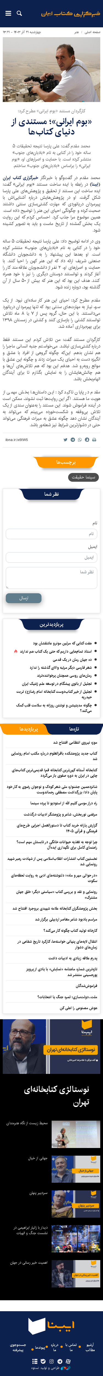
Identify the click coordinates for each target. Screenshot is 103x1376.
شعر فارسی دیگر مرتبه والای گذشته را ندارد (61, 668)
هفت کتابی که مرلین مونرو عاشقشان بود (62, 643)
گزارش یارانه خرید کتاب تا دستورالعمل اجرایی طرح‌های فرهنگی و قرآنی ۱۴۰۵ (57, 828)
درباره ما (55, 1347)
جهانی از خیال (38, 1158)
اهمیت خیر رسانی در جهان (29, 1263)
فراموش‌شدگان (86, 986)
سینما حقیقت (83, 477)
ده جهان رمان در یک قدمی (72, 660)
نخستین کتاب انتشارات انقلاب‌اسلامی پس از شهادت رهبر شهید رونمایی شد (52, 861)
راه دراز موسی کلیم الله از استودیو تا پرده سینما (63, 803)
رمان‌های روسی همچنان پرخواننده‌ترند (64, 676)
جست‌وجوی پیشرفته (18, 1347)
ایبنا (70, 18)
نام (95, 523)
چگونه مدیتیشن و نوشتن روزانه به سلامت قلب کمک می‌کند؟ (54, 708)
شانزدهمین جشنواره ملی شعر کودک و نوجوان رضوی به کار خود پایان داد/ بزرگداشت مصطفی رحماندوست (52, 789)
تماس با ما (71, 1347)
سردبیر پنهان (38, 1193)
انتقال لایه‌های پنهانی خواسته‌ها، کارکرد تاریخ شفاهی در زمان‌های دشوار (57, 944)
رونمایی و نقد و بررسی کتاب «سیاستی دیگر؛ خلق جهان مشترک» (56, 894)
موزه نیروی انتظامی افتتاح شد (75, 743)
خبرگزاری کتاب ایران (21, 178)
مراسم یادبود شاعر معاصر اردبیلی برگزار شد (66, 919)
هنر (76, 32)
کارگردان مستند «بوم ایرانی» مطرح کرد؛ (51, 111)
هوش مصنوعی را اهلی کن (78, 1008)
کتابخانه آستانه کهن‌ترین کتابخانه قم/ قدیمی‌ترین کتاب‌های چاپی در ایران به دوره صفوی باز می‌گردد (54, 773)
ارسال (23, 598)
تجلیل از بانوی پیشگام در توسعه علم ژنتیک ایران (57, 684)
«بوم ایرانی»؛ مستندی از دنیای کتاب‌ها (51, 126)
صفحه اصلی (92, 32)
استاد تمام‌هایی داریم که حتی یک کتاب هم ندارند (56, 651)
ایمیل (92, 547)
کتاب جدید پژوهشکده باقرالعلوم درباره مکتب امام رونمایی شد (54, 756)
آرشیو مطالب (90, 1347)
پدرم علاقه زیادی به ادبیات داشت (73, 958)
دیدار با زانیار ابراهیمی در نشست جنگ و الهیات (30, 1230)
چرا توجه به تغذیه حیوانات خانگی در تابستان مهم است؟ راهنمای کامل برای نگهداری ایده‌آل (56, 845)
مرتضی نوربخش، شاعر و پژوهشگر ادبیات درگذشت (60, 814)
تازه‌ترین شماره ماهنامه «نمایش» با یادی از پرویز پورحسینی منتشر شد (61, 972)
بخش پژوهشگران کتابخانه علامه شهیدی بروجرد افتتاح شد (54, 908)
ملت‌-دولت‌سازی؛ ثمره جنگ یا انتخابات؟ (67, 997)
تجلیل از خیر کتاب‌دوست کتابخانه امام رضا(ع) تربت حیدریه (54, 694)
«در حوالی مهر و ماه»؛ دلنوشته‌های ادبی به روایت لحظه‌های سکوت (54, 878)
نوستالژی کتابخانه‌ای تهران (56, 1096)
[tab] (74, 729)
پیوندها (40, 1347)
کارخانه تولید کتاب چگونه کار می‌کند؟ (70, 931)
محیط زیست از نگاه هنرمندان (27, 1123)
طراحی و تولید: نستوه (51, 1368)
